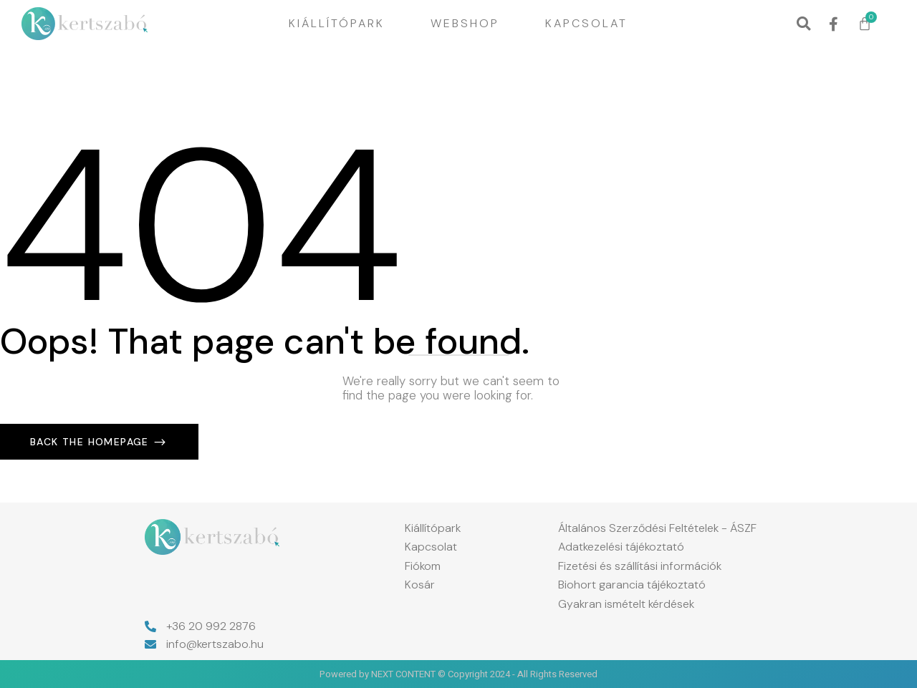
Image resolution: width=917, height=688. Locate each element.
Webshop (465, 23)
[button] (803, 24)
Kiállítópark (337, 23)
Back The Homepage (91, 441)
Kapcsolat (586, 23)
